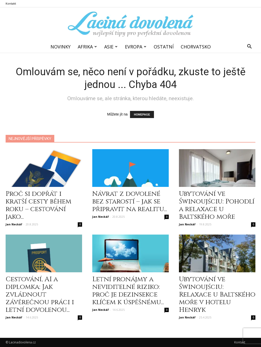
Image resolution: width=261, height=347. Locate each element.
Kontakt (11, 3)
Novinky (60, 47)
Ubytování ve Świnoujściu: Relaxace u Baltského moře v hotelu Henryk (217, 294)
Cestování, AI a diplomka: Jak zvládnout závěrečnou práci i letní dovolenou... (40, 294)
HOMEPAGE (142, 114)
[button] (249, 47)
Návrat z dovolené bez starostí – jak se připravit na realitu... (129, 201)
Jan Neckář (14, 224)
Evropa (135, 47)
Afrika (87, 47)
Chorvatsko (196, 47)
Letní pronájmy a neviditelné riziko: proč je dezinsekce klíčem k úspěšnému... (128, 291)
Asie (111, 47)
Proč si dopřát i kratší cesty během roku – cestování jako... (38, 205)
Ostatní (164, 47)
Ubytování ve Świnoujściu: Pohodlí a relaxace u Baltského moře (216, 205)
